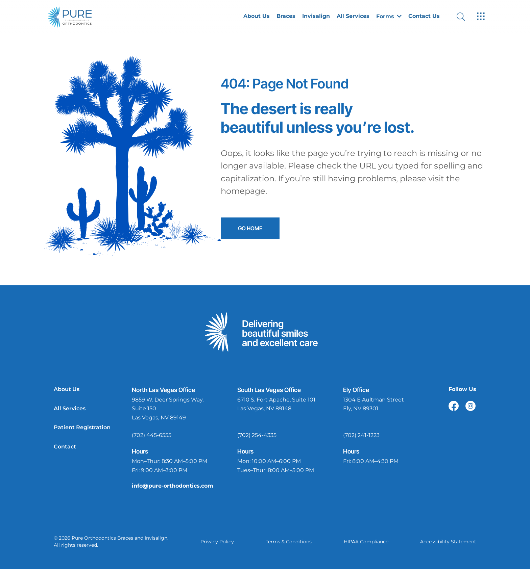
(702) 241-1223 (361, 435)
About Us (256, 16)
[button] (389, 17)
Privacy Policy (217, 542)
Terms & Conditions (289, 542)
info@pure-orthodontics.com (172, 486)
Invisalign (316, 16)
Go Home (249, 228)
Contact (65, 446)
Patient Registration (82, 427)
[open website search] (466, 16)
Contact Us (424, 16)
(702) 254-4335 (256, 435)
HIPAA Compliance (366, 542)
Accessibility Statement (448, 542)
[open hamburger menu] (481, 17)
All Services (353, 16)
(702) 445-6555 (151, 435)
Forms (389, 17)
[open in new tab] (174, 408)
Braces (285, 16)
